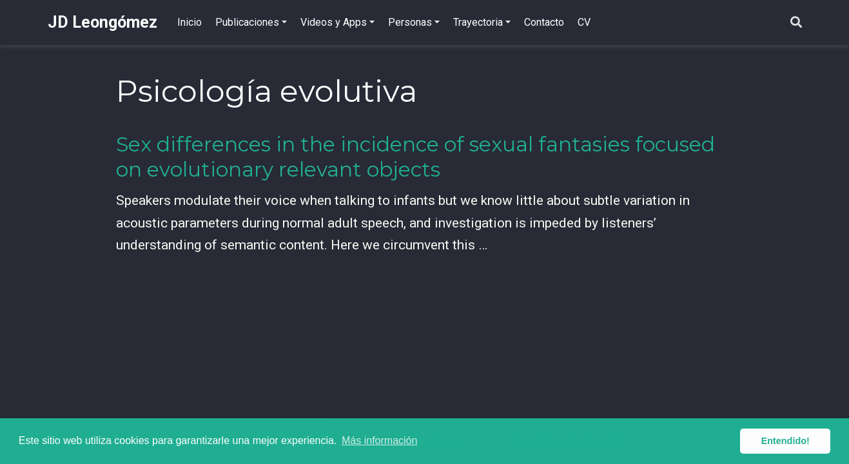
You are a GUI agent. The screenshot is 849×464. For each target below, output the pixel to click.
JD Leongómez (102, 22)
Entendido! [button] (785, 441)
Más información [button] (379, 440)
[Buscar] (796, 22)
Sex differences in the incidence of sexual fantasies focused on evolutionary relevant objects (415, 157)
